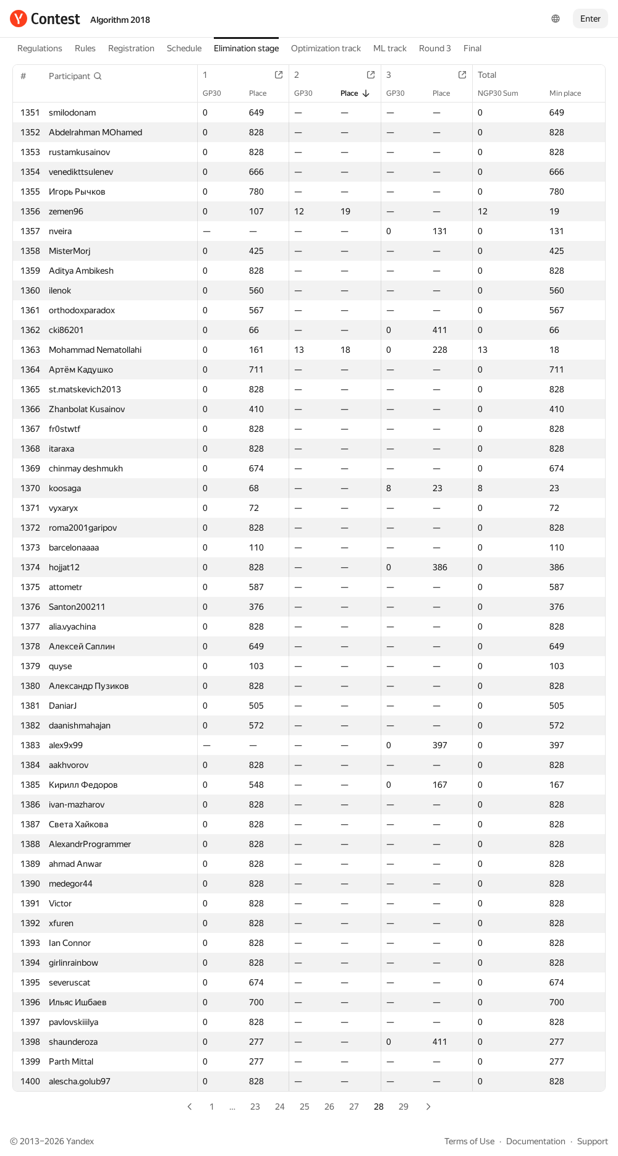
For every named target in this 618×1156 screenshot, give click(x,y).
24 (280, 1107)
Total (493, 75)
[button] (76, 76)
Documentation (535, 1141)
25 (305, 1107)
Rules (85, 48)
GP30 (218, 93)
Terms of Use (469, 1141)
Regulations (39, 48)
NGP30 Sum (504, 93)
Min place (571, 93)
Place (264, 93)
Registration (131, 48)
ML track (390, 48)
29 (403, 1107)
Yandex (80, 1141)
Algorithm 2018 (120, 20)
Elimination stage (246, 48)
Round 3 (435, 48)
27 (354, 1107)
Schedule (184, 48)
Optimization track (326, 48)
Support (592, 1141)
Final (472, 48)
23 (255, 1107)
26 (329, 1107)
